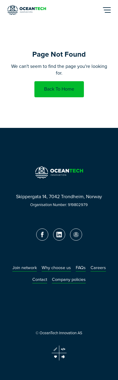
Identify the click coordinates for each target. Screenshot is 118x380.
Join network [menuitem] (24, 268)
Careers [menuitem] (98, 268)
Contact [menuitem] (39, 279)
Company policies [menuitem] (69, 279)
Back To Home (59, 88)
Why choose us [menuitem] (56, 268)
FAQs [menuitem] (81, 268)
